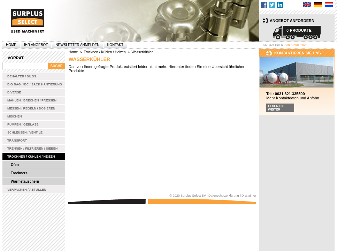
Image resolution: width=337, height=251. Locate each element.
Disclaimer (249, 195)
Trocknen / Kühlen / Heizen (31, 156)
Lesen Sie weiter (276, 107)
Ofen (15, 165)
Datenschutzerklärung (223, 195)
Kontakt (115, 45)
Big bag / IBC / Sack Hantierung (34, 84)
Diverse (14, 92)
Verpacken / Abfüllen (26, 189)
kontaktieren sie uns (297, 53)
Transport (17, 140)
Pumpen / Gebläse (23, 124)
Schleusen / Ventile (25, 132)
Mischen (14, 116)
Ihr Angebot (36, 45)
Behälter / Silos (21, 76)
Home (11, 45)
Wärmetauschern (25, 181)
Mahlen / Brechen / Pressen (31, 100)
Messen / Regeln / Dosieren (31, 108)
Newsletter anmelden (77, 45)
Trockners (19, 173)
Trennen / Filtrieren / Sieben (32, 148)
